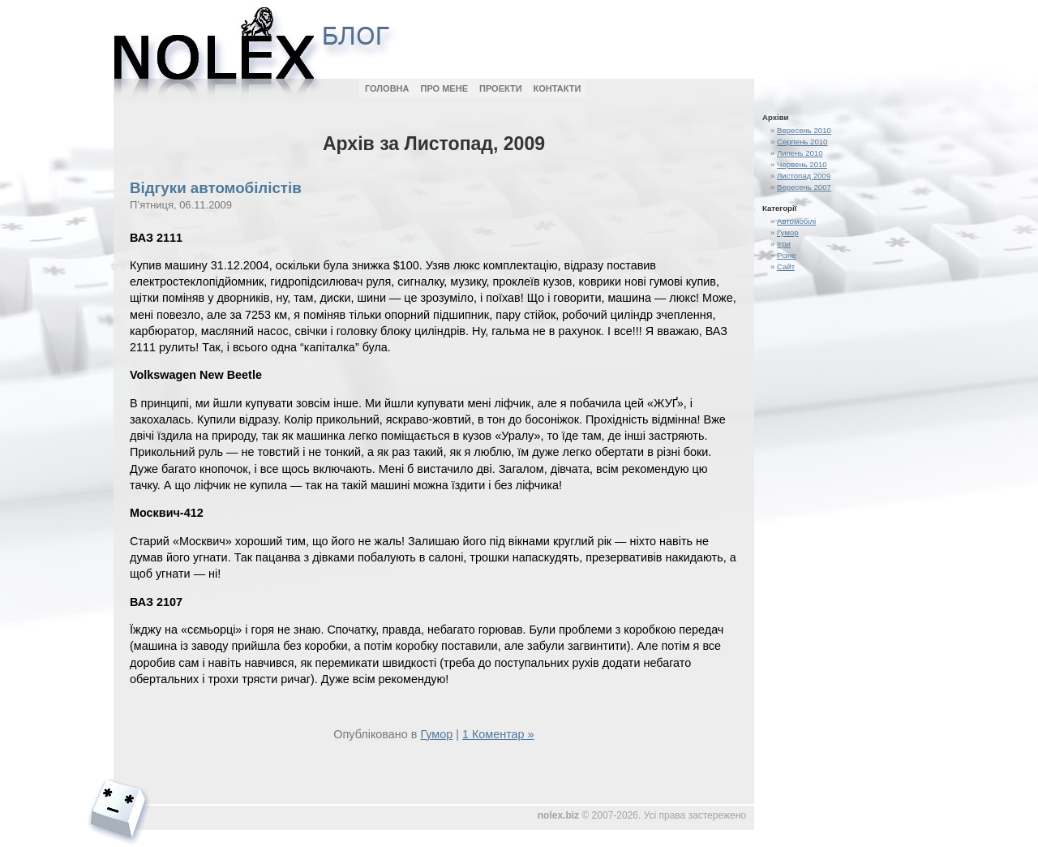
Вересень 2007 (804, 187)
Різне (786, 255)
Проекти (500, 88)
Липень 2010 (800, 152)
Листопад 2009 (803, 175)
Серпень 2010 (802, 141)
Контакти (557, 88)
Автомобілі (796, 221)
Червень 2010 (802, 164)
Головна (387, 88)
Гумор (788, 232)
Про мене (444, 88)
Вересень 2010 (804, 130)
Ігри (784, 243)
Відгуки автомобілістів (216, 187)
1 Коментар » (498, 734)
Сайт (786, 266)
